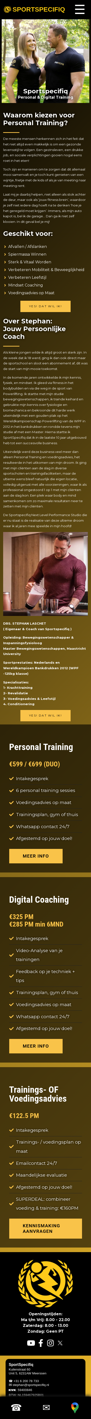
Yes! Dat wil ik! (45, 306)
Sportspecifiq (34, 9)
